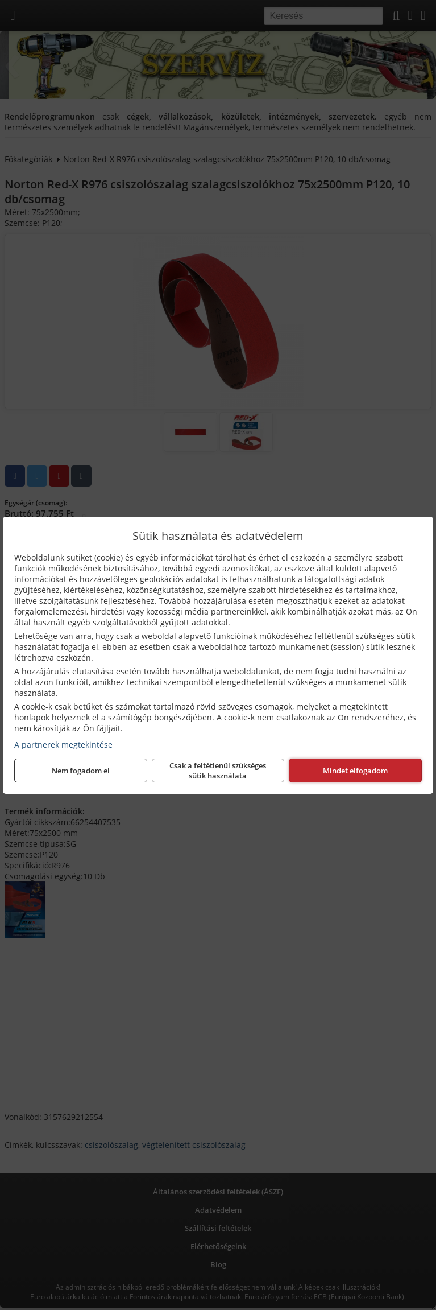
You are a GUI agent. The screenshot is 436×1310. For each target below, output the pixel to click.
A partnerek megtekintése (63, 744)
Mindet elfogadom (355, 770)
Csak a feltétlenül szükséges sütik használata (217, 770)
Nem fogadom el (81, 770)
